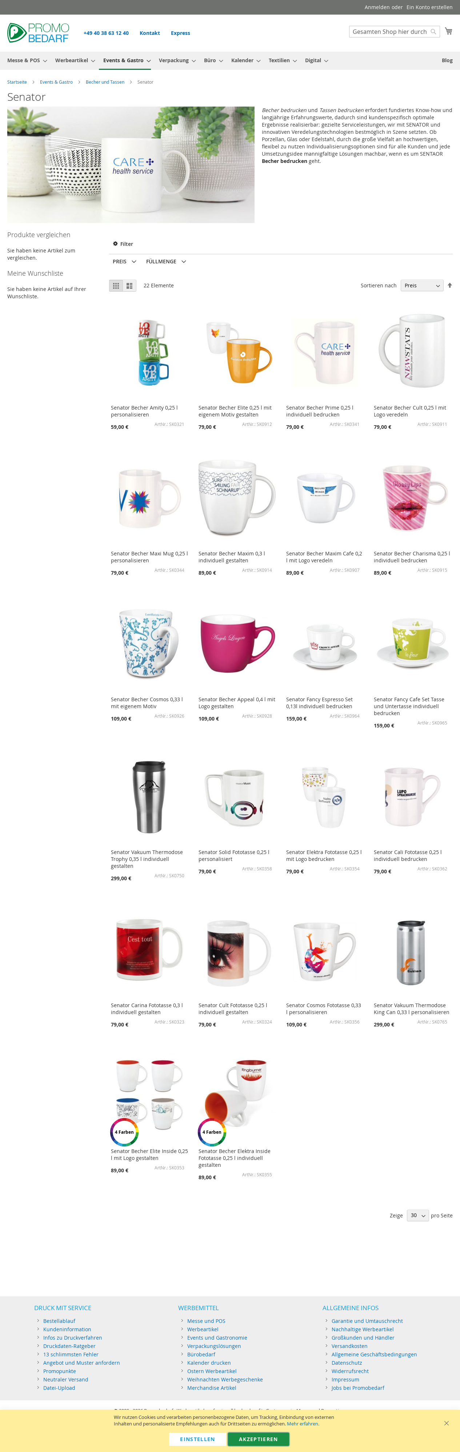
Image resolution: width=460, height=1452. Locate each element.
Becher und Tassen (105, 82)
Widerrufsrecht (350, 1371)
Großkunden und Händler (363, 1337)
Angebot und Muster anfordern (81, 1362)
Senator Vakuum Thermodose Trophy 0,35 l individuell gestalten (147, 859)
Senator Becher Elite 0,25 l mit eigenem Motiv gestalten (235, 411)
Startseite (17, 82)
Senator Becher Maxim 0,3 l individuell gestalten (232, 557)
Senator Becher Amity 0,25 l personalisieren (144, 411)
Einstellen (197, 1439)
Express (180, 32)
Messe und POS (206, 1320)
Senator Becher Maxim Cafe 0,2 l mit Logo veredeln (324, 557)
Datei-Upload (59, 1387)
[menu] (230, 61)
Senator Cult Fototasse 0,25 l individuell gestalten (233, 1009)
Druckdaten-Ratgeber (69, 1346)
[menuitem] (25, 60)
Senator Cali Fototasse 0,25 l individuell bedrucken (408, 855)
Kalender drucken (209, 1362)
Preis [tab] (120, 261)
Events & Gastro (56, 82)
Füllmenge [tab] (161, 261)
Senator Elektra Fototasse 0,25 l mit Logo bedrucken (324, 855)
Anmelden (377, 7)
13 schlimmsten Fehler (71, 1354)
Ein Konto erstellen (430, 7)
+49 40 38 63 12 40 (106, 32)
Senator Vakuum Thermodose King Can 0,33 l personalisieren (411, 1009)
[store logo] (38, 33)
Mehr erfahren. (303, 1424)
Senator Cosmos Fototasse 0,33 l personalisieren (323, 1009)
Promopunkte (59, 1371)
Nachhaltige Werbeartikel (363, 1329)
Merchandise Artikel (211, 1387)
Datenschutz (347, 1362)
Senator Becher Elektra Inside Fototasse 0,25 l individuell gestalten (235, 1158)
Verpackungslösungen (214, 1346)
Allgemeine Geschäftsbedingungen (374, 1354)
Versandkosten (350, 1346)
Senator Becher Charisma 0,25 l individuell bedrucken (412, 557)
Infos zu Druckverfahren (72, 1337)
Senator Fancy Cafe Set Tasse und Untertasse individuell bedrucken (409, 706)
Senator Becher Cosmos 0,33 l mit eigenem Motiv (147, 703)
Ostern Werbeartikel (212, 1371)
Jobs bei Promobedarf (358, 1387)
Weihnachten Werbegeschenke (225, 1379)
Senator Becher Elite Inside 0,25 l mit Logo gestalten (149, 1154)
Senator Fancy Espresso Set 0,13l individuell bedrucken (319, 703)
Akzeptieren (258, 1439)
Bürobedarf (201, 1354)
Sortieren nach (379, 285)
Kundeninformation (67, 1329)
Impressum (345, 1379)
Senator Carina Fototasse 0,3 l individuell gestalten (147, 1009)
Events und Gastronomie (217, 1337)
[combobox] (394, 31)
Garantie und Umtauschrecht (367, 1320)
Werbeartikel (203, 1329)
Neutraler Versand (65, 1379)
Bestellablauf (59, 1320)
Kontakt (150, 32)
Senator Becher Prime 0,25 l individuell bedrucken (319, 411)
